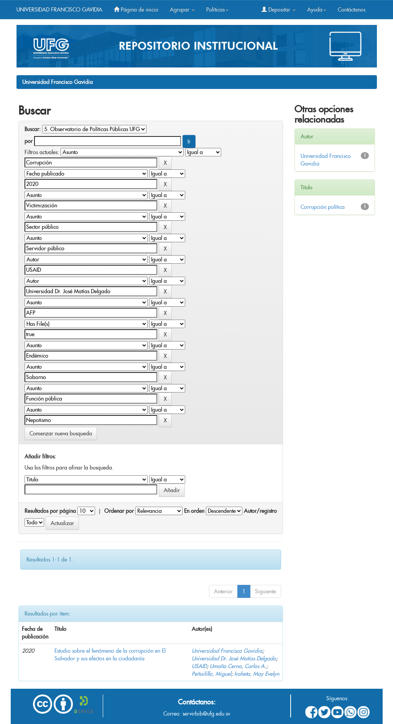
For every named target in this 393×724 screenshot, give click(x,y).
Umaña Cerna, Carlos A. (238, 666)
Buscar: (33, 129)
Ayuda (316, 9)
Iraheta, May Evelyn (256, 673)
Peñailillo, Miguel (211, 673)
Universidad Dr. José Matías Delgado (234, 658)
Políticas (217, 9)
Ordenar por (119, 510)
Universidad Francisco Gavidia (57, 82)
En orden (194, 510)
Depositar (278, 9)
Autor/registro (260, 510)
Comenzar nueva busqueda (61, 433)
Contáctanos (351, 9)
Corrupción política (323, 207)
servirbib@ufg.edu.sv (206, 713)
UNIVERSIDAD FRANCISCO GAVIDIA (59, 9)
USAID (199, 666)
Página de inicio (136, 9)
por (29, 141)
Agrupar (182, 9)
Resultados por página (50, 510)
